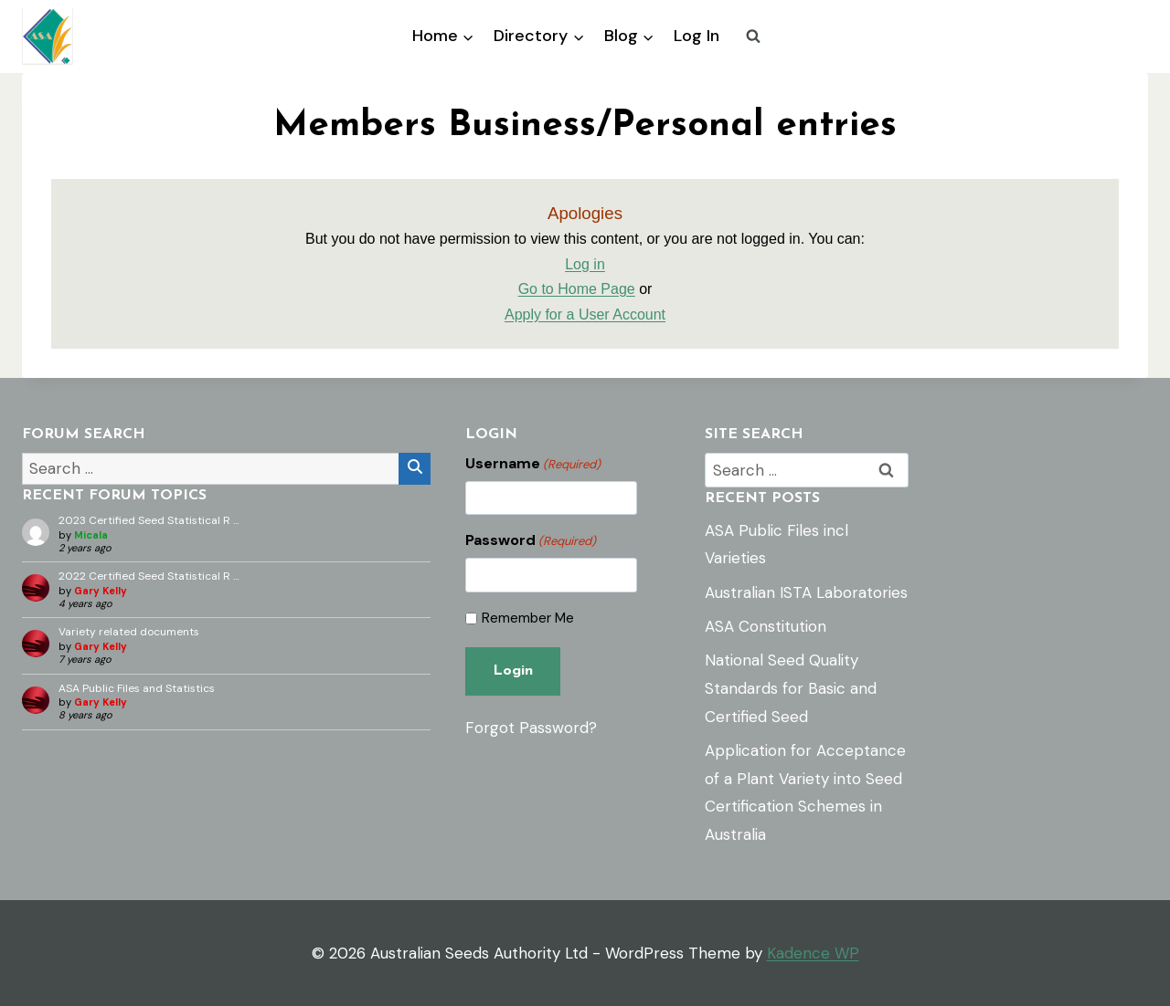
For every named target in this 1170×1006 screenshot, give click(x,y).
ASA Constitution (765, 626)
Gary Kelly (100, 590)
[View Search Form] (753, 36)
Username (533, 464)
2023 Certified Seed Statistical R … (148, 520)
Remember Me (528, 618)
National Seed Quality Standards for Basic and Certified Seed (791, 688)
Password (530, 540)
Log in (585, 264)
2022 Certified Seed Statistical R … (148, 576)
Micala (91, 535)
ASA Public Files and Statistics (136, 688)
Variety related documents (128, 631)
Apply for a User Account (585, 314)
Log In (696, 36)
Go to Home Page (576, 289)
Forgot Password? (531, 728)
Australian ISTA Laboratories (806, 592)
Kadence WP (813, 953)
